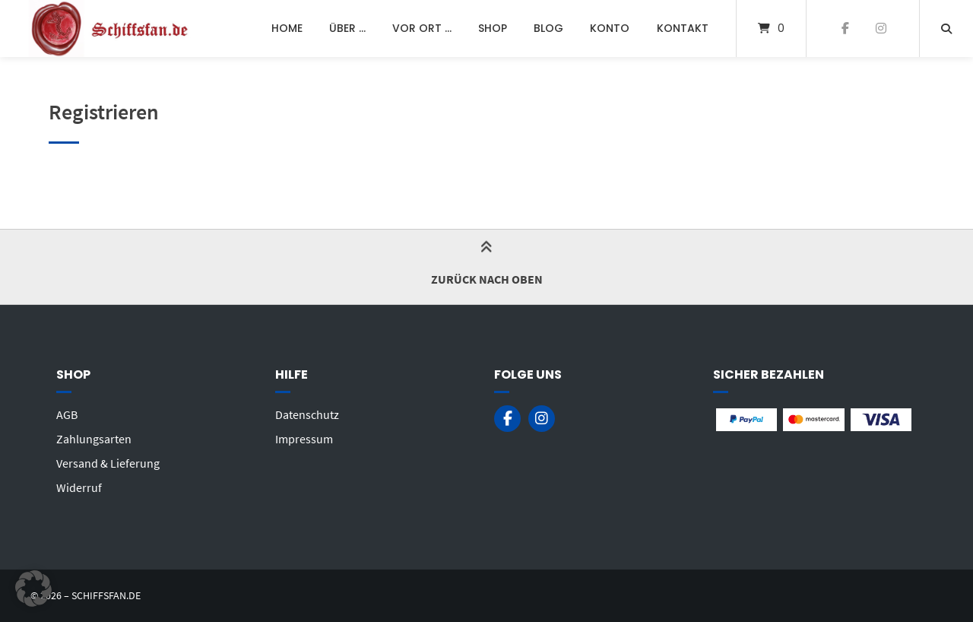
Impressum (304, 438)
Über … (347, 28)
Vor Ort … (422, 28)
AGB (67, 414)
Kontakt (682, 28)
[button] (33, 588)
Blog (548, 28)
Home (287, 28)
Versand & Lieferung (108, 463)
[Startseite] (111, 28)
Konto (609, 28)
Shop (492, 28)
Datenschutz (307, 414)
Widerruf (79, 487)
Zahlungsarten (94, 438)
